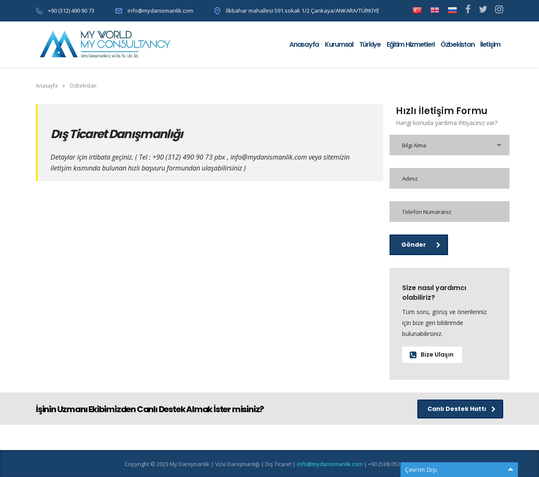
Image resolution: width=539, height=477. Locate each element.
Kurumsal (339, 44)
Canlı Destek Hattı (461, 409)
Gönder (420, 244)
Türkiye (370, 44)
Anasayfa (304, 44)
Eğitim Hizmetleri (411, 44)
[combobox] (450, 145)
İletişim (490, 44)
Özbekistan (457, 44)
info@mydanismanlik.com (160, 10)
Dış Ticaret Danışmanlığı (117, 134)
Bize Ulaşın (432, 354)
